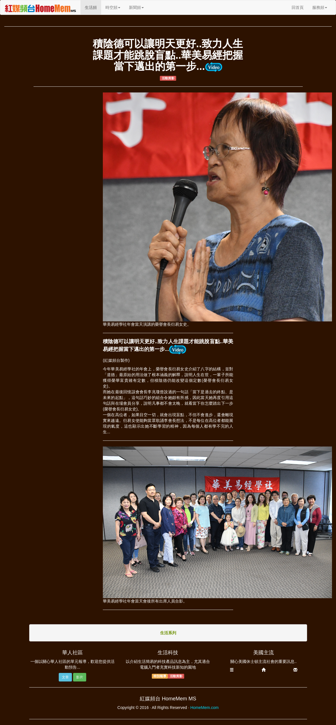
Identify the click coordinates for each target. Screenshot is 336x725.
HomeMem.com (204, 707)
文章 (65, 677)
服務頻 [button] (319, 7)
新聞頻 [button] (136, 7)
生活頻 (93, 7)
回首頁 (298, 7)
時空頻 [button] (112, 7)
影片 (79, 677)
